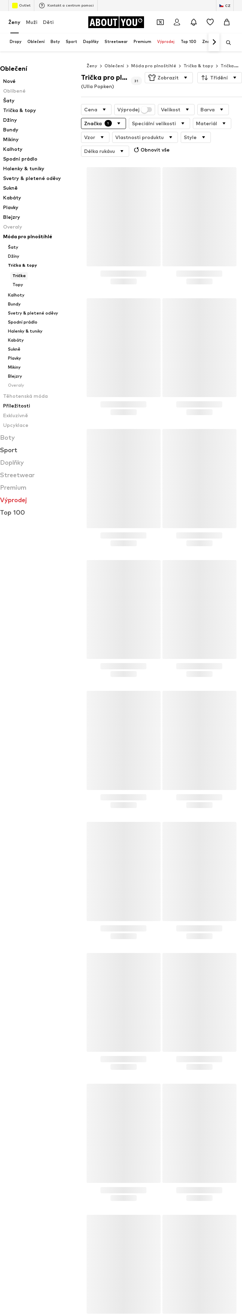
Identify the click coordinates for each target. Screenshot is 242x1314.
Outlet (21, 5)
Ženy (14, 22)
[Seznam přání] (210, 22)
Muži (31, 22)
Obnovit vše (151, 150)
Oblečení (114, 65)
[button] (169, 77)
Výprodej (134, 109)
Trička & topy (198, 65)
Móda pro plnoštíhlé (153, 65)
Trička (227, 65)
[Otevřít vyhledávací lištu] (226, 43)
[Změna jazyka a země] (224, 5)
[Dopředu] (213, 42)
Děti (48, 22)
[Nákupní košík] (227, 22)
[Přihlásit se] (177, 22)
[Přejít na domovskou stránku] (116, 22)
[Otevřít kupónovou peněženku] (160, 22)
